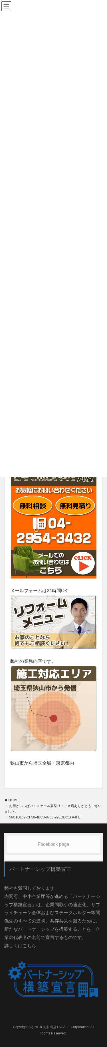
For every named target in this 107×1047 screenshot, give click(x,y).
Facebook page (53, 844)
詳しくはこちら (20, 945)
